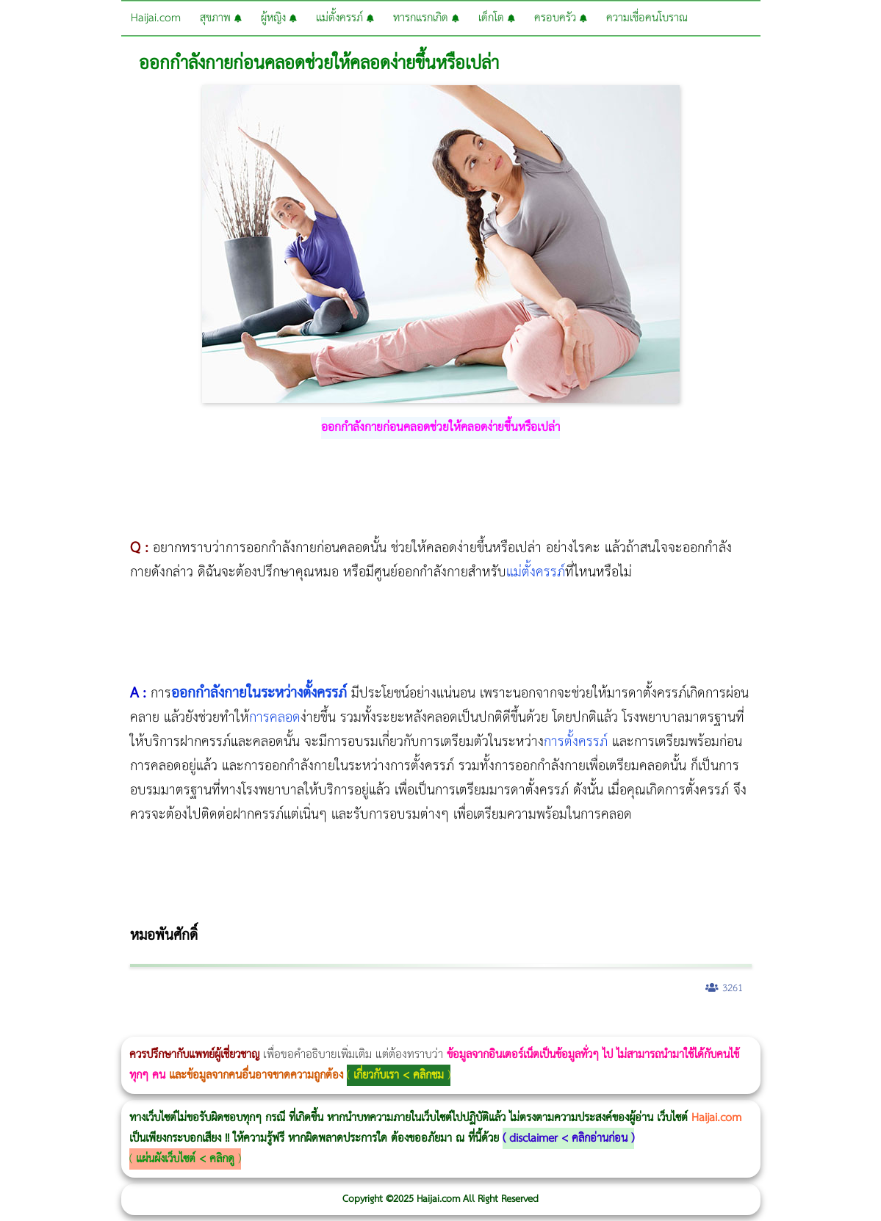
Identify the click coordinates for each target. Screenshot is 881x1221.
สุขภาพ (221, 18)
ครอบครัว (560, 18)
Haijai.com (156, 18)
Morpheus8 (200, 1026)
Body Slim (212, 1026)
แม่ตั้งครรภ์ (345, 18)
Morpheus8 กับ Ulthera (224, 1026)
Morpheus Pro (385, 1026)
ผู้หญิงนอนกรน (73, 1026)
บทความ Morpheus (435, 1026)
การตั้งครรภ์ (576, 742)
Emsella (397, 1026)
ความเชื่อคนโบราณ (647, 18)
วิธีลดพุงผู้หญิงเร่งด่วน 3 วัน (208, 1026)
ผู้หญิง (279, 18)
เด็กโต (496, 18)
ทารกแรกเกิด (426, 18)
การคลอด (275, 718)
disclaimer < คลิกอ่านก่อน (568, 1138)
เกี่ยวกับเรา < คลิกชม (398, 1075)
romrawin (451, 1026)
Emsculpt (412, 1026)
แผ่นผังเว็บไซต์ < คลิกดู (185, 1159)
